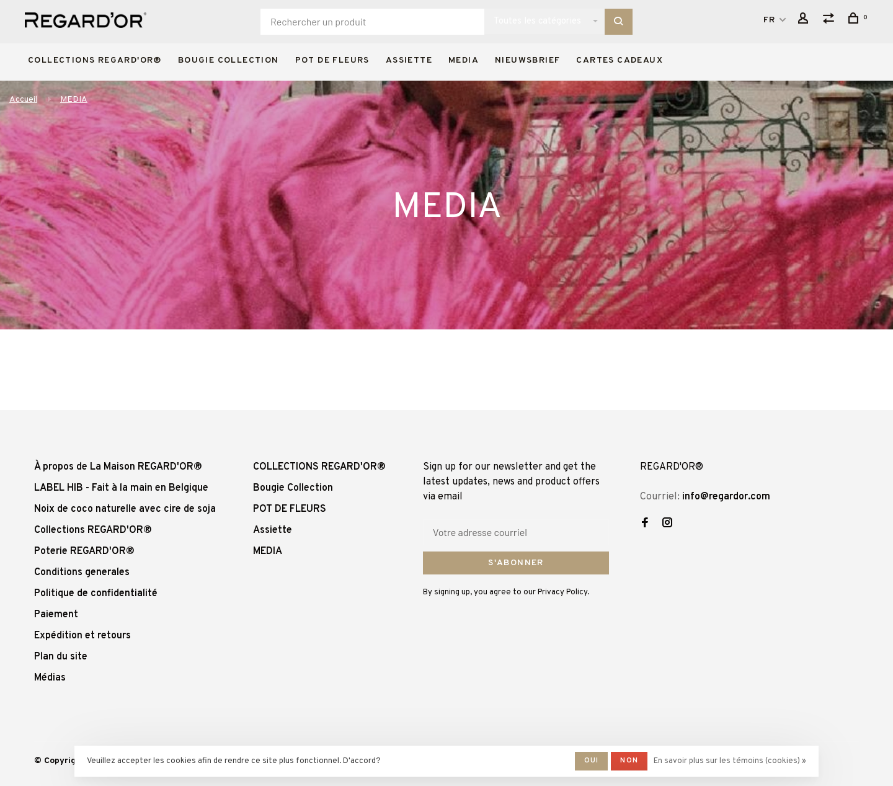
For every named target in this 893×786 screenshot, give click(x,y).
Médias (50, 678)
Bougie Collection (228, 60)
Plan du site (60, 657)
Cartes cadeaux (619, 60)
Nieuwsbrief (527, 60)
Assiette (409, 60)
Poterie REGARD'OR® (84, 551)
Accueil (23, 99)
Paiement (56, 615)
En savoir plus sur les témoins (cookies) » (730, 761)
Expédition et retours (82, 636)
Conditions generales (82, 572)
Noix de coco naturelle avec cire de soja (125, 509)
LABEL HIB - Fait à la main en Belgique (121, 488)
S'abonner (516, 563)
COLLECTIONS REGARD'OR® (95, 60)
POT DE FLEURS (332, 60)
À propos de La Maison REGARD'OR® (118, 467)
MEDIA (463, 60)
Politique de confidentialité (96, 593)
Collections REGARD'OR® (93, 530)
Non (629, 761)
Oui (591, 761)
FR (769, 20)
